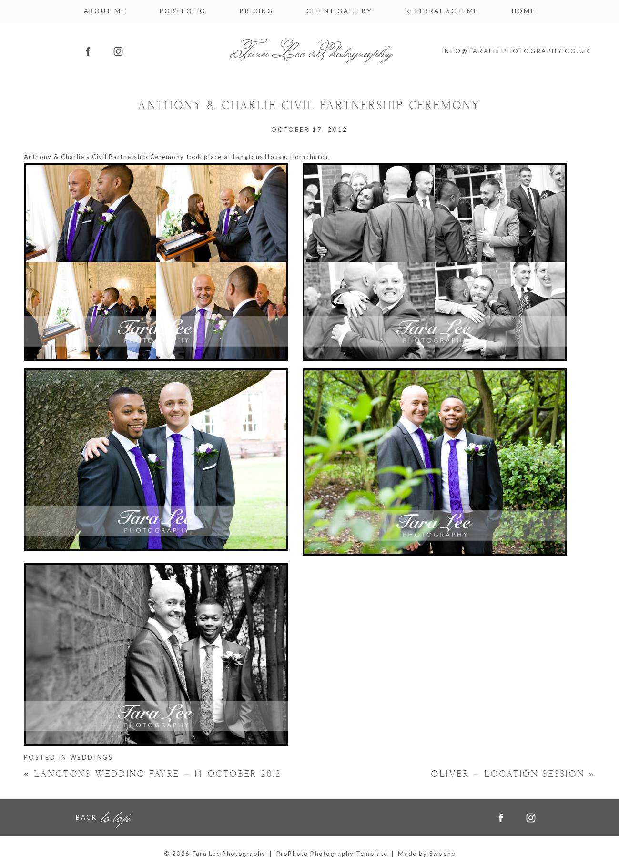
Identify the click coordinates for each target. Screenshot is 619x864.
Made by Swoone (426, 853)
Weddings (91, 757)
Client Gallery (339, 11)
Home (523, 11)
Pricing (256, 11)
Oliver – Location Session (513, 774)
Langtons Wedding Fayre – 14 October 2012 (153, 774)
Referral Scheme (442, 11)
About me (105, 11)
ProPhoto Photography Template (332, 853)
